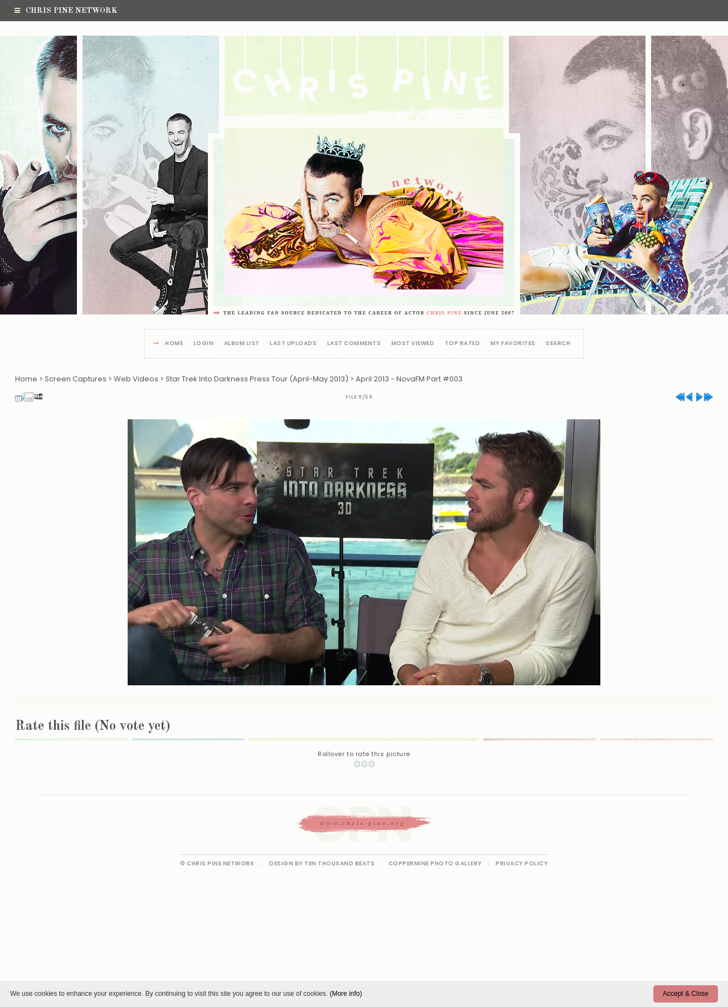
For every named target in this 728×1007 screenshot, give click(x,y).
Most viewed (413, 343)
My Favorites (513, 343)
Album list (242, 343)
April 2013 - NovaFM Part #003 (409, 379)
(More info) (345, 994)
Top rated (463, 343)
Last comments (354, 343)
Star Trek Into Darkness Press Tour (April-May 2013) (257, 379)
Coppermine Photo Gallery (435, 863)
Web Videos (136, 379)
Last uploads (293, 343)
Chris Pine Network (65, 10)
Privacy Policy (522, 863)
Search (558, 343)
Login (203, 343)
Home (174, 343)
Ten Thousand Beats (339, 863)
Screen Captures (75, 379)
